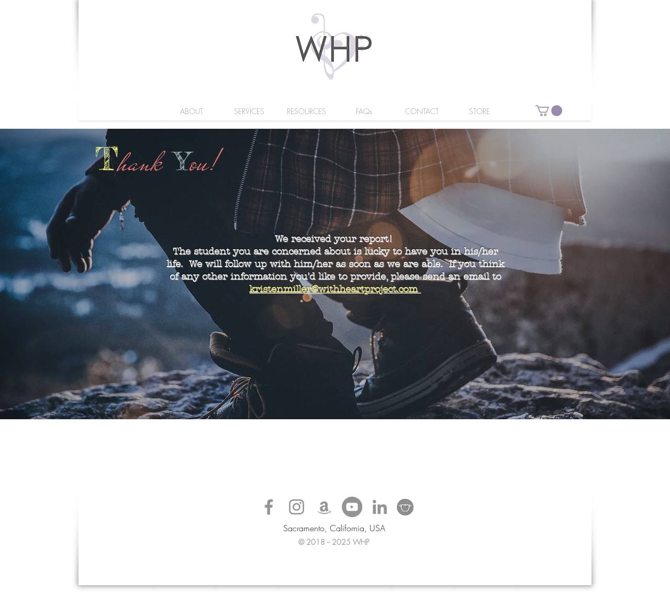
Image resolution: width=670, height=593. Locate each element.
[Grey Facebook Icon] (269, 507)
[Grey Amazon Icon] (324, 507)
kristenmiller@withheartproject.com (333, 289)
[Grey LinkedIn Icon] (380, 507)
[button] (548, 110)
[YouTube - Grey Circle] (352, 507)
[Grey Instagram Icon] (296, 507)
